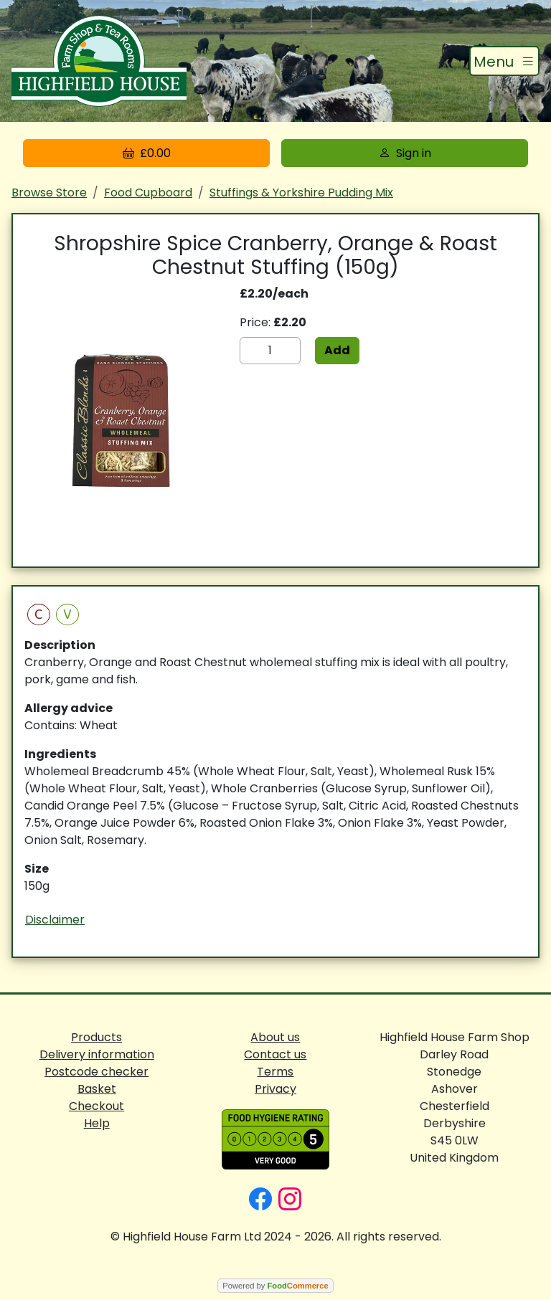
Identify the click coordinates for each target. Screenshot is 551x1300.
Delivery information (96, 1054)
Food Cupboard (148, 192)
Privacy (275, 1089)
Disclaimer (55, 919)
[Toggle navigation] (504, 61)
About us (275, 1037)
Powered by (275, 1285)
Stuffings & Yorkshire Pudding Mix (301, 192)
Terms (275, 1071)
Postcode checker (96, 1071)
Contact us (275, 1054)
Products (96, 1037)
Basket (96, 1089)
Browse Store (49, 192)
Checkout (96, 1106)
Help (97, 1123)
